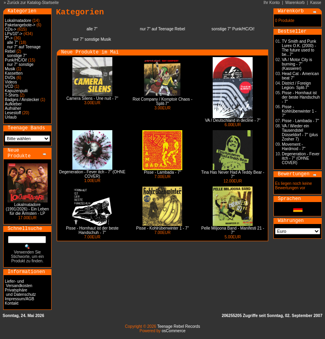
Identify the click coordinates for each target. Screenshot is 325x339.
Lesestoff (13, 113)
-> (8, 38)
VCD (9, 86)
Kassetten (13, 73)
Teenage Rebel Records (178, 326)
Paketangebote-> (20, 25)
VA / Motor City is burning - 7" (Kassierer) (297, 64)
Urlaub (10, 117)
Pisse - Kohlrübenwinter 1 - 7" (162, 228)
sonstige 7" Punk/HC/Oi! (16, 58)
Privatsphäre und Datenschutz (20, 292)
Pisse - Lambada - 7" (162, 172)
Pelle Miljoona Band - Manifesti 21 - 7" (232, 230)
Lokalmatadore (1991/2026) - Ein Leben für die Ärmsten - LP (27, 209)
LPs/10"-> (13, 34)
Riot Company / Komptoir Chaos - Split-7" (163, 101)
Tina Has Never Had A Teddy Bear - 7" (232, 174)
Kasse (315, 2)
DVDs (10, 77)
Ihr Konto (271, 2)
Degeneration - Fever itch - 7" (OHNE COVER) (92, 174)
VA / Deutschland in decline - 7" (233, 120)
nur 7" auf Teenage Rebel (162, 29)
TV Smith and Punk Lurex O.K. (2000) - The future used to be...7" (299, 48)
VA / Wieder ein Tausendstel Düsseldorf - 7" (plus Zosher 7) (300, 132)
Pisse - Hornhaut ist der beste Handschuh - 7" (92, 230)
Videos (11, 82)
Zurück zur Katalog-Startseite (33, 2)
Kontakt (11, 303)
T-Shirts (11, 95)
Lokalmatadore (18, 20)
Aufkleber (13, 104)
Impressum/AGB (19, 299)
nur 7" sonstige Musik (92, 39)
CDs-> (10, 29)
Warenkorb (295, 2)
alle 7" (12, 42)
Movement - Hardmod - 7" (293, 146)
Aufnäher (13, 108)
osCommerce (173, 331)
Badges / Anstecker (22, 99)
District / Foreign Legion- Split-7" (296, 85)
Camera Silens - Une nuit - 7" (92, 98)
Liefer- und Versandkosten (18, 283)
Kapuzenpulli (16, 91)
